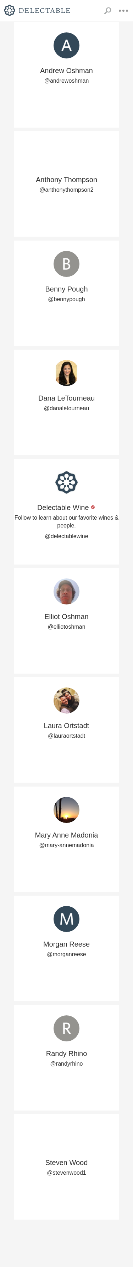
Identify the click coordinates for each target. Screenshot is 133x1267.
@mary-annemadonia (66, 845)
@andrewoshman (66, 81)
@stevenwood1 (66, 1173)
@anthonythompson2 (66, 190)
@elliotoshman (66, 627)
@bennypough (66, 299)
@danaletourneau (66, 408)
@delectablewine (66, 536)
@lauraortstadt (66, 736)
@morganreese (66, 954)
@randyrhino (66, 1064)
